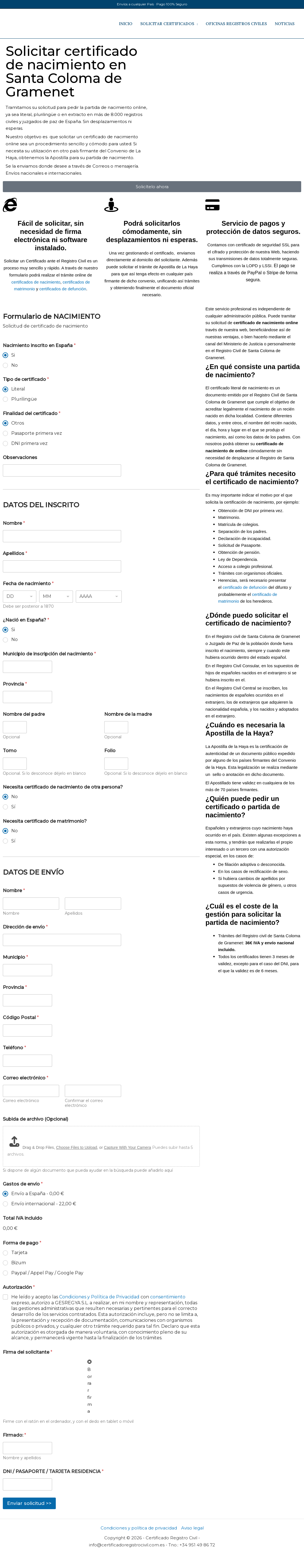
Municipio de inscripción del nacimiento (49, 654)
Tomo (10, 750)
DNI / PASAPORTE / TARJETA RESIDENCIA (53, 1471)
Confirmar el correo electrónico (84, 1103)
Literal (18, 389)
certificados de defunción (62, 288)
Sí (13, 806)
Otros (17, 423)
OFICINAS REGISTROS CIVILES (236, 23)
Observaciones (20, 457)
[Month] (56, 597)
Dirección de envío (25, 927)
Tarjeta (19, 1252)
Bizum (18, 1262)
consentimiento (167, 1297)
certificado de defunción (245, 587)
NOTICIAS (284, 23)
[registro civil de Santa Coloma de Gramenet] (227, 65)
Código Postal (21, 1017)
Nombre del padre (24, 714)
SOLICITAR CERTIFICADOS (167, 23)
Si (13, 355)
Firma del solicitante (27, 1352)
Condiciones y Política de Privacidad (99, 1297)
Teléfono (14, 1047)
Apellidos (15, 553)
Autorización (19, 1287)
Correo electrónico (21, 1100)
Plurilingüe (24, 399)
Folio (110, 750)
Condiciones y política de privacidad (139, 1528)
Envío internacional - (43, 1203)
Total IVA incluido (22, 1218)
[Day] (19, 597)
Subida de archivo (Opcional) (35, 1119)
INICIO (125, 23)
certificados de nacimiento (36, 282)
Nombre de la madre (128, 714)
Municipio (15, 957)
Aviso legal (192, 1528)
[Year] (99, 597)
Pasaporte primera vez (36, 433)
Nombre (14, 523)
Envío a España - (37, 1193)
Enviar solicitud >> (29, 1503)
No (14, 365)
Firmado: (14, 1435)
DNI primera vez (29, 443)
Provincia (15, 684)
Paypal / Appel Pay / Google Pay (47, 1273)
